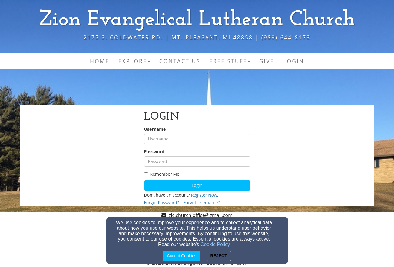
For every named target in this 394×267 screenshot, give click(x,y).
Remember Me (162, 174)
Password (154, 151)
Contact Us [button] (179, 61)
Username (155, 129)
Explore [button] (134, 61)
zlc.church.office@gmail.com (201, 215)
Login (197, 185)
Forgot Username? (202, 202)
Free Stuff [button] (230, 61)
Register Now (204, 195)
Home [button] (99, 61)
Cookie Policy (215, 244)
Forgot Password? (161, 202)
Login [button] (293, 61)
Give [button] (266, 61)
